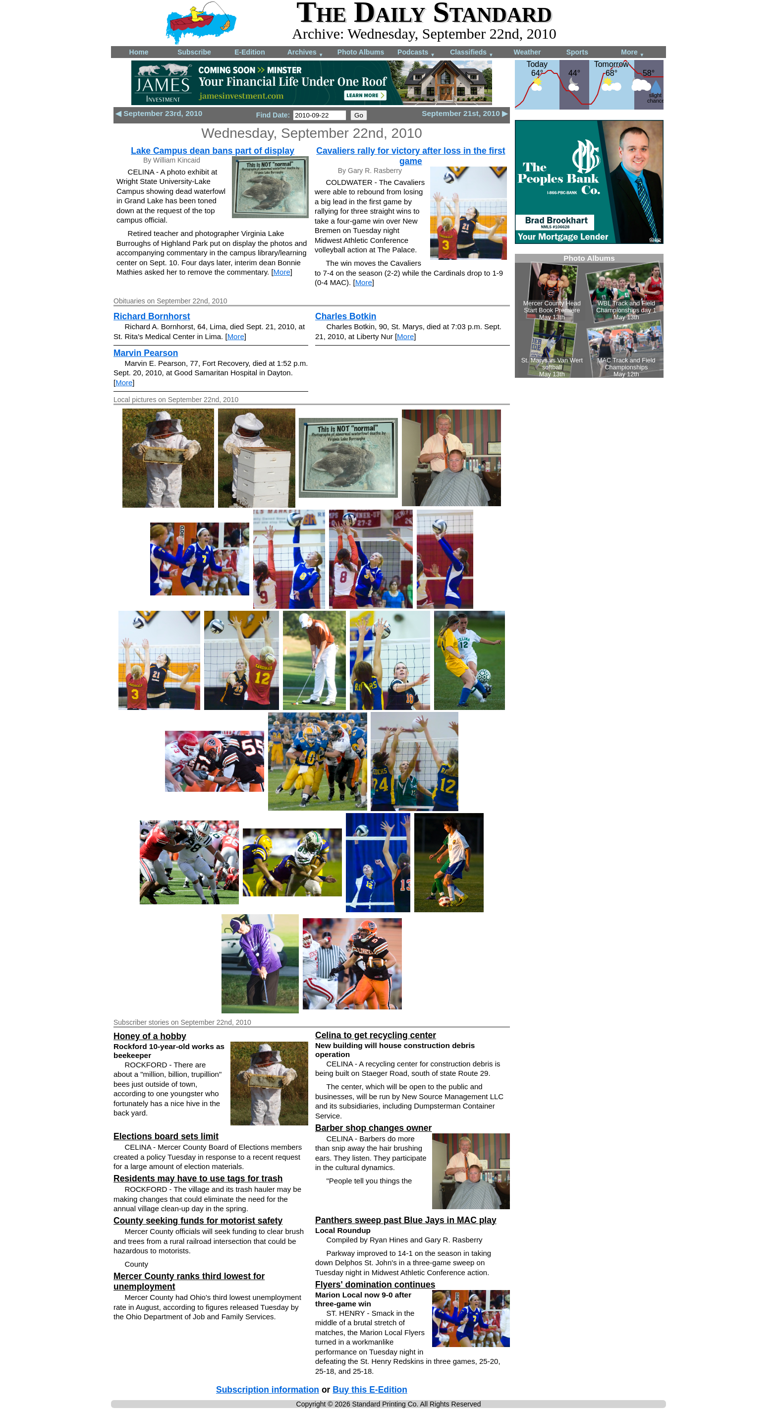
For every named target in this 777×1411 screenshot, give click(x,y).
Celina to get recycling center (375, 1035)
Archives (305, 53)
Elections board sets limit (166, 1136)
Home (139, 52)
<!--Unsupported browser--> (589, 316)
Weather (527, 52)
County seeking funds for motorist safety (197, 1221)
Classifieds (472, 53)
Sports (577, 52)
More (632, 53)
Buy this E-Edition (370, 1390)
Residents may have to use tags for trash (197, 1178)
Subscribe (194, 52)
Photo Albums (360, 52)
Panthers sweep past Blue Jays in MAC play (406, 1220)
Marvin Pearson (145, 353)
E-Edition (249, 52)
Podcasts (416, 53)
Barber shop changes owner (373, 1128)
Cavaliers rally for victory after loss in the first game (410, 156)
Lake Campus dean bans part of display (212, 151)
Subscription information (267, 1390)
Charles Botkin (346, 316)
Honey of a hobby (149, 1036)
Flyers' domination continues (375, 1285)
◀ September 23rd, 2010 (158, 113)
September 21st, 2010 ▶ (465, 113)
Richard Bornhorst (151, 316)
